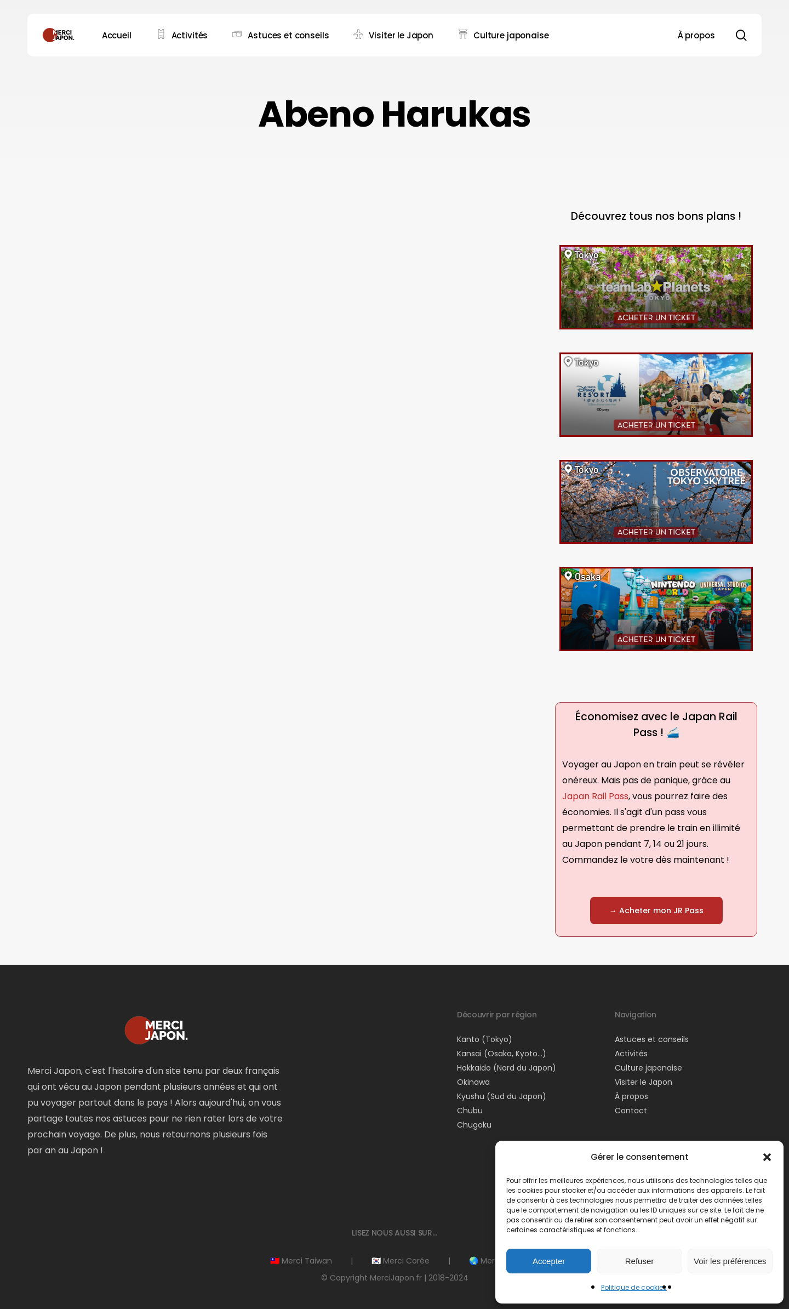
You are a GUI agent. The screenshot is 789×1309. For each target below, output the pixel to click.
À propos (631, 1096)
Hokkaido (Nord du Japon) (506, 1068)
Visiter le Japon (643, 1082)
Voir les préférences (730, 1261)
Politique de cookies (634, 1287)
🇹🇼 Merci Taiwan (301, 1260)
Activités (631, 1053)
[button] (767, 1157)
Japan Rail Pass (595, 796)
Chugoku (474, 1125)
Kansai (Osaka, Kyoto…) (501, 1053)
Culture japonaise (648, 1068)
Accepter (549, 1261)
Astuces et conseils (652, 1039)
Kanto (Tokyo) (484, 1039)
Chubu (470, 1111)
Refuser (639, 1261)
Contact (631, 1111)
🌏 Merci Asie (494, 1260)
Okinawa (473, 1082)
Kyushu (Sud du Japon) (501, 1096)
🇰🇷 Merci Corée (400, 1260)
